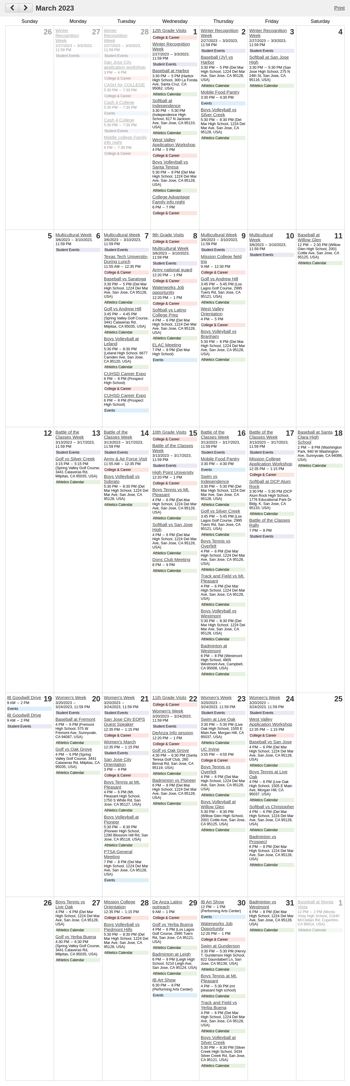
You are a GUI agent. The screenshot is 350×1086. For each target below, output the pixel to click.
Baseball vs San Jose (270, 741)
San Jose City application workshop (125, 65)
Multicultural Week (73, 234)
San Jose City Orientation (117, 762)
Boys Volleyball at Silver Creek (218, 1040)
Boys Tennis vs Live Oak (70, 904)
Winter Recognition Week (67, 35)
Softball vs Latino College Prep (169, 312)
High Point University (173, 472)
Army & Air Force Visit (125, 458)
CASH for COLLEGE (124, 84)
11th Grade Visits (169, 697)
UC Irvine (210, 749)
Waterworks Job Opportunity (216, 926)
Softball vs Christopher (271, 806)
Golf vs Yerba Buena (75, 936)
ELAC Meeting (166, 344)
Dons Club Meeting (171, 559)
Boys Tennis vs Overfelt (215, 543)
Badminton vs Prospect (262, 839)
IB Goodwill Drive (24, 697)
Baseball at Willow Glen (309, 237)
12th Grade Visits (169, 30)
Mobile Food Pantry (220, 92)
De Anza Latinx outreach (167, 904)
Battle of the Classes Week (69, 435)
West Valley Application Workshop (173, 142)
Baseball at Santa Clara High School (315, 437)
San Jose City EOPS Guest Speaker (124, 722)
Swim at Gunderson (220, 945)
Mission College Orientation (119, 904)
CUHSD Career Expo (125, 373)
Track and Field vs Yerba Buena (219, 1005)
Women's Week (70, 697)
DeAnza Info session (172, 732)
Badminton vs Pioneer (174, 780)
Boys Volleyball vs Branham (218, 334)
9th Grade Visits (168, 234)
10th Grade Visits (169, 432)
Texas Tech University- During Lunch (126, 259)
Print (339, 8)
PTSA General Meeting (118, 854)
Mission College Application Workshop (270, 461)
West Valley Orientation (212, 311)
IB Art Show (163, 979)
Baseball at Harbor (170, 70)
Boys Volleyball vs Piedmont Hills (122, 927)
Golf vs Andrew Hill (122, 308)
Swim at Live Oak (218, 719)
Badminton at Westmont (214, 648)
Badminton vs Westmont (262, 904)
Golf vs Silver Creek (75, 458)
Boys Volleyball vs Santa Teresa (170, 164)
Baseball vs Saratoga (125, 278)
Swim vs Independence (215, 479)
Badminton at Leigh (171, 954)
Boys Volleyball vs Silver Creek (218, 112)
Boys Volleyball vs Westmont (218, 613)
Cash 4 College (119, 102)
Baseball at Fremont (75, 719)
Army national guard (172, 269)
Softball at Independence (166, 103)
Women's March (120, 741)
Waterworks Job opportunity (168, 290)
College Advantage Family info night (171, 199)
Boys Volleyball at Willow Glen (218, 804)
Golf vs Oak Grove (73, 749)
